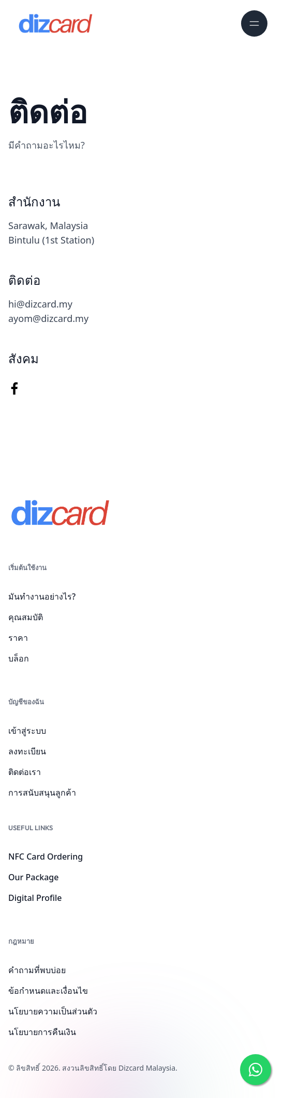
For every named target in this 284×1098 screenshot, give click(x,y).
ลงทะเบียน (27, 751)
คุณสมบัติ (25, 617)
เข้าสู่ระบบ (27, 730)
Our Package (33, 877)
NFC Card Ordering (45, 856)
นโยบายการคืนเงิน (42, 1032)
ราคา (18, 637)
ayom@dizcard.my (48, 318)
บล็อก (18, 658)
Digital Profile (35, 897)
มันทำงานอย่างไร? (42, 596)
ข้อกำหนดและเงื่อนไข (48, 990)
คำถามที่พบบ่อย (37, 970)
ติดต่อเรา (24, 772)
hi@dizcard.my (40, 304)
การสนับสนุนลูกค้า (42, 792)
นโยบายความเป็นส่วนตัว (52, 1011)
